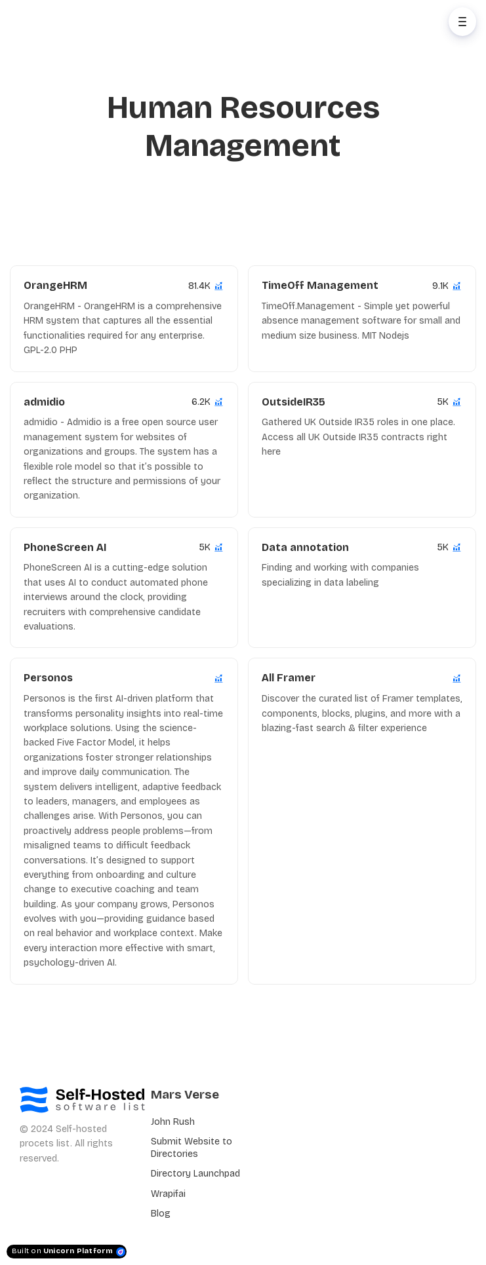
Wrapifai (168, 1193)
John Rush (173, 1121)
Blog (161, 1213)
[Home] (70, 21)
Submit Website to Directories (191, 1147)
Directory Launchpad (195, 1173)
